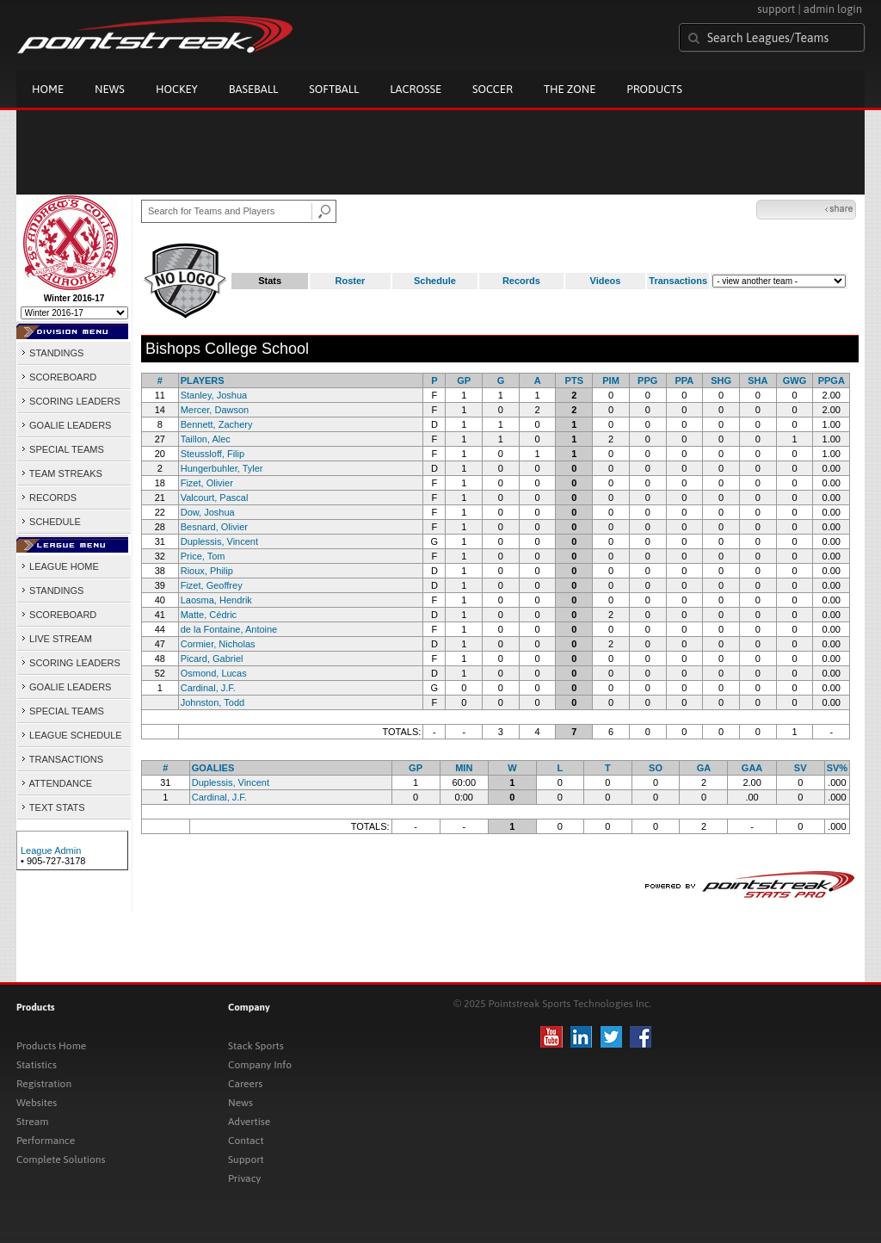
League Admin (51, 850)
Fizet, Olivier (207, 483)
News (110, 89)
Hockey (177, 89)
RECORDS (49, 497)
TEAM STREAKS (61, 473)
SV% (837, 768)
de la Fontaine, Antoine (229, 629)
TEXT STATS (53, 807)
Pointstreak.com (154, 36)
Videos (605, 280)
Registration (43, 1084)
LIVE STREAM (56, 639)
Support (246, 1159)
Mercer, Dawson (215, 410)
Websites (36, 1103)
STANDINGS (52, 353)
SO (655, 768)
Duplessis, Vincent (219, 541)
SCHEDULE (51, 521)
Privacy (244, 1178)
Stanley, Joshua (214, 395)
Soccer (492, 89)
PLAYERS (203, 380)
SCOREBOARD (58, 377)
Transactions (678, 280)
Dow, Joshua (208, 512)
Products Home (51, 1046)
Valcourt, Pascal (215, 497)
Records (521, 280)
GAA (752, 768)
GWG (795, 380)
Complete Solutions (60, 1159)
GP (464, 380)
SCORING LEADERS (70, 401)
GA (704, 768)
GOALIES (213, 768)
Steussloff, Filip (212, 453)
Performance (45, 1141)
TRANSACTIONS (62, 759)
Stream (32, 1122)
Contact (246, 1141)
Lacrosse (415, 89)
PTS (574, 380)
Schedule (435, 280)
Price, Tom (203, 556)
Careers (245, 1084)
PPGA (831, 380)
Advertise (249, 1122)
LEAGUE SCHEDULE (71, 735)
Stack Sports (256, 1046)
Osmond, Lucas (214, 673)
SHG (721, 380)
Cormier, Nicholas (218, 644)
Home (48, 89)
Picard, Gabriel (212, 658)
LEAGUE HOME (60, 566)
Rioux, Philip (207, 571)
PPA (684, 380)
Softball (334, 89)
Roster (351, 280)
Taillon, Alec (206, 439)
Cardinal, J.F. (208, 688)
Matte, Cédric (209, 614)
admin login (833, 9)
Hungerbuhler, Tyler (222, 468)
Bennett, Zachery (217, 424)
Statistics (36, 1065)
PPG (647, 380)
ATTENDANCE (56, 783)
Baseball (254, 89)
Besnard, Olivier (214, 527)
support (776, 9)
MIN (463, 768)
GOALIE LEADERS (66, 425)
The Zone (569, 89)
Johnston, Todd (212, 702)
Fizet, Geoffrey (212, 585)
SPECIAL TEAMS (62, 449)
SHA (757, 380)
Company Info (260, 1065)
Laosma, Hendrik (216, 600)
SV (800, 768)
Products (654, 89)
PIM (610, 380)
